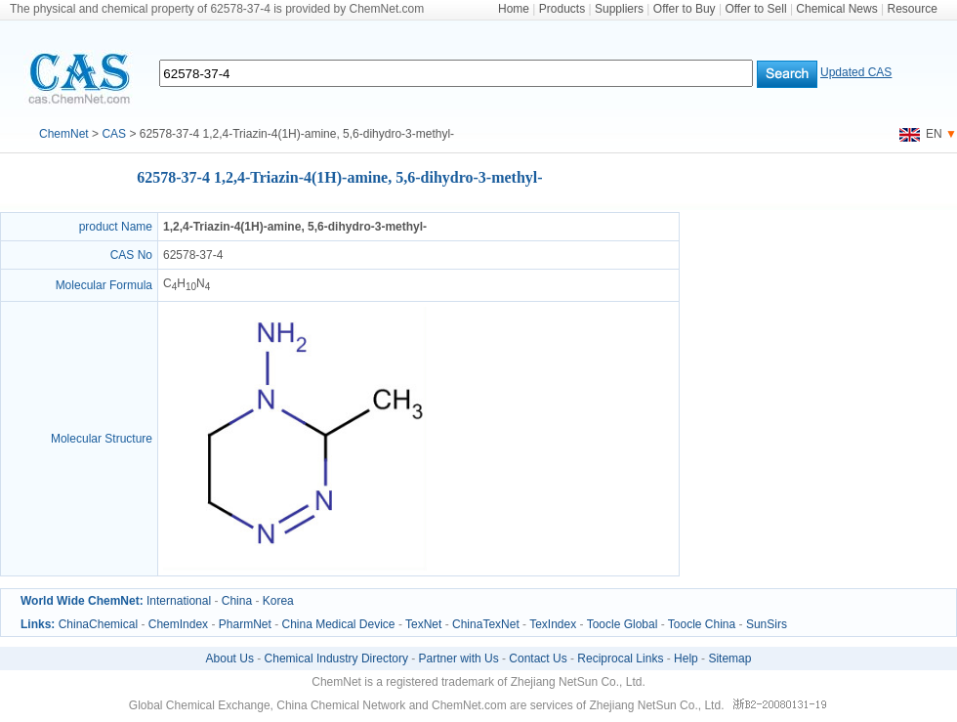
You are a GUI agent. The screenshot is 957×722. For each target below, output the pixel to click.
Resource (912, 9)
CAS (114, 134)
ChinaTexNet (486, 624)
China (237, 601)
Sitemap (729, 658)
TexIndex (552, 624)
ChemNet (64, 134)
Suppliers (619, 9)
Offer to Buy (684, 9)
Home (513, 9)
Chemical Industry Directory (336, 658)
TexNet (423, 624)
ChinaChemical (98, 624)
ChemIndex (178, 624)
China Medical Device (338, 624)
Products (562, 9)
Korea (278, 601)
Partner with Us (459, 658)
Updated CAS (856, 72)
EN (920, 134)
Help (686, 658)
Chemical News (836, 9)
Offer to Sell (755, 9)
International (178, 601)
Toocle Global (622, 624)
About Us (230, 658)
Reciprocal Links (620, 658)
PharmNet (245, 624)
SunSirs (766, 624)
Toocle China (701, 624)
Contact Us (537, 658)
